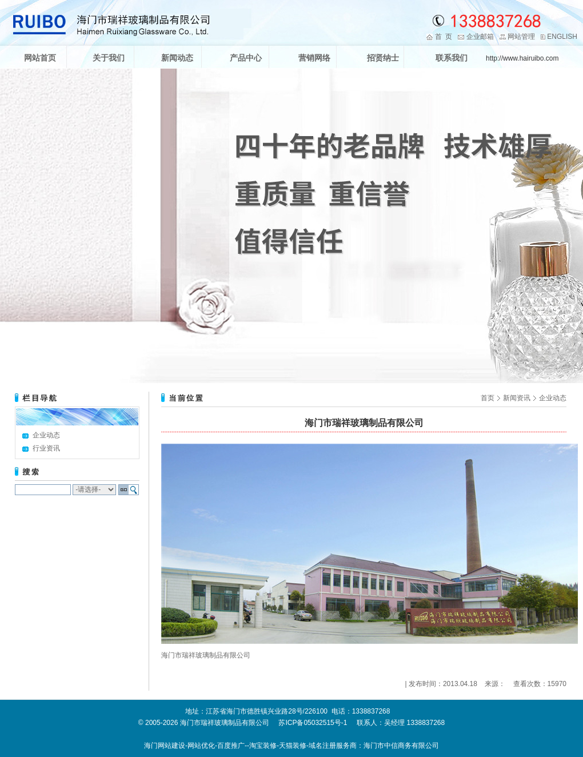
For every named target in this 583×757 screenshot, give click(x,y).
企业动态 (46, 435)
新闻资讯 (516, 398)
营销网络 (314, 57)
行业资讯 (46, 448)
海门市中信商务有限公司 (401, 746)
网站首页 (40, 57)
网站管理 (521, 37)
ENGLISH (562, 37)
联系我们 (452, 57)
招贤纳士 (383, 57)
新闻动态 (177, 57)
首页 (487, 398)
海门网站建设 (164, 746)
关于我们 (109, 57)
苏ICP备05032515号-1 (312, 723)
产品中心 (246, 57)
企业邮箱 (480, 37)
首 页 (444, 37)
